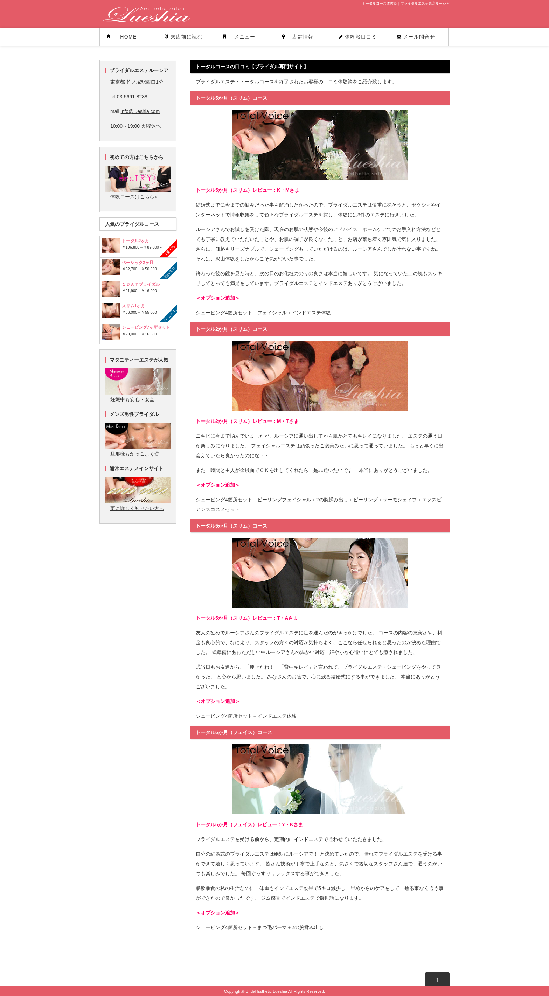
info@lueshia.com (140, 111)
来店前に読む (187, 37)
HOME (128, 37)
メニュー (245, 37)
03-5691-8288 (132, 96)
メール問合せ (419, 37)
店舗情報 (303, 37)
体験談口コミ (361, 37)
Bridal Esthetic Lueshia (266, 991)
